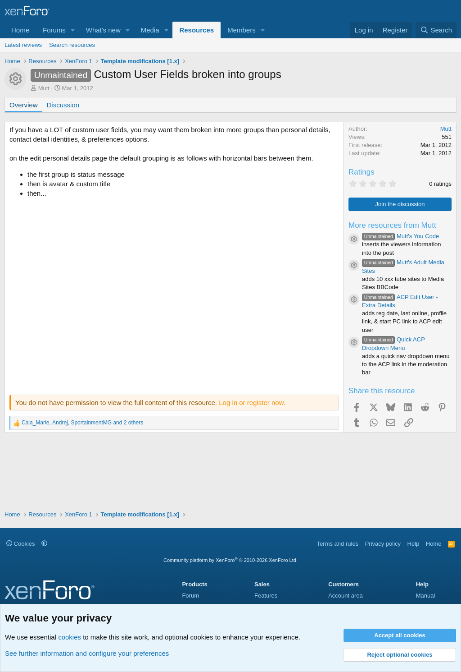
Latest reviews (23, 44)
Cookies (20, 543)
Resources (196, 30)
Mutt (44, 88)
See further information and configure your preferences (87, 653)
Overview (23, 105)
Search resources (72, 44)
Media (150, 30)
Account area (345, 595)
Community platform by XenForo (230, 560)
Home (20, 30)
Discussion (63, 105)
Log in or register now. (252, 402)
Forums (54, 30)
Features (265, 595)
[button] (73, 30)
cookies (69, 637)
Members (241, 30)
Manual (425, 595)
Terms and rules (337, 543)
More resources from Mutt (392, 225)
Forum (190, 595)
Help (413, 543)
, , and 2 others (82, 422)
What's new (103, 30)
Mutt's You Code (400, 236)
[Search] (436, 30)
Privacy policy (383, 543)
